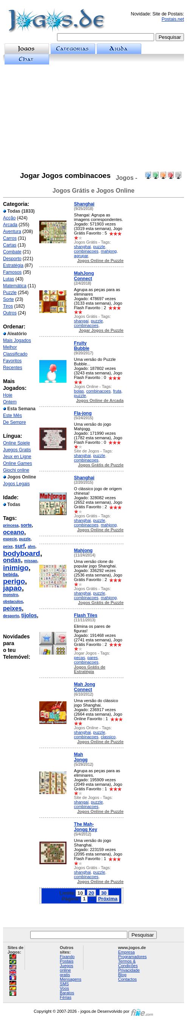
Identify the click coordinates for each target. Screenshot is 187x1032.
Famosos (12, 272)
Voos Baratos (67, 990)
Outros (10, 313)
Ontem (10, 402)
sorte (26, 525)
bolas (79, 391)
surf (20, 546)
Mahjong (83, 550)
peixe (8, 546)
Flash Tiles (85, 615)
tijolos (29, 615)
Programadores (132, 956)
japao (12, 588)
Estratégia (13, 265)
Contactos (127, 979)
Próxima (107, 899)
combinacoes (86, 251)
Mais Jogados (17, 340)
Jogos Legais (16, 483)
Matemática (14, 285)
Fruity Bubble (82, 345)
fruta (117, 391)
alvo (31, 546)
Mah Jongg (81, 757)
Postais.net (173, 19)
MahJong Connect (84, 276)
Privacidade (129, 970)
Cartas (9, 245)
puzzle (25, 539)
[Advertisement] (93, 118)
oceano (13, 532)
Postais (66, 961)
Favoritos (12, 360)
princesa (11, 525)
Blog (122, 974)
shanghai (82, 246)
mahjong (109, 251)
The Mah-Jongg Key (85, 827)
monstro (10, 595)
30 (104, 893)
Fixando (67, 956)
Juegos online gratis (66, 970)
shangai (81, 321)
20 (91, 893)
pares (92, 657)
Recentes (12, 367)
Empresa (126, 952)
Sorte (8, 299)
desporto (11, 616)
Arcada (10, 224)
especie (10, 539)
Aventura (12, 231)
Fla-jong (83, 413)
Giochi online (16, 470)
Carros (10, 238)
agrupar (81, 255)
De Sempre (14, 422)
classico (108, 737)
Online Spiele (16, 443)
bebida (10, 574)
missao (30, 561)
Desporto (12, 258)
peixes (12, 608)
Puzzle (10, 292)
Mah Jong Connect (84, 687)
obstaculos (13, 602)
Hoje (7, 395)
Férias (65, 997)
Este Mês (12, 415)
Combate (12, 252)
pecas (79, 657)
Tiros (8, 306)
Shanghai (84, 204)
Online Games (17, 463)
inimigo (16, 568)
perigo (14, 581)
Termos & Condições (128, 963)
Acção (9, 218)
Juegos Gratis (17, 449)
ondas (12, 560)
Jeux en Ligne (17, 456)
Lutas (8, 279)
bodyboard (21, 553)
